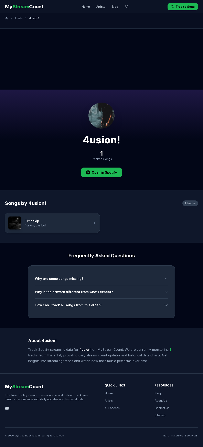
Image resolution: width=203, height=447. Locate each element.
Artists (100, 6)
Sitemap (160, 415)
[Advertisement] (101, 59)
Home (86, 6)
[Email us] (7, 408)
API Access (112, 408)
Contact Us (162, 408)
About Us (161, 400)
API (127, 6)
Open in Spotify (101, 172)
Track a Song (183, 6)
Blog (115, 6)
